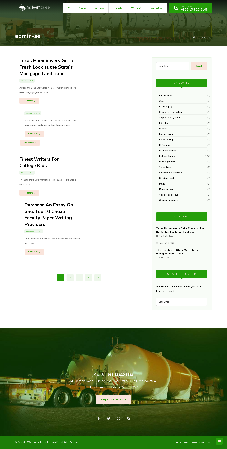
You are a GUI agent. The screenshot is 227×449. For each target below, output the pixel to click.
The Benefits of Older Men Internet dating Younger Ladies (178, 251)
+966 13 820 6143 (119, 374)
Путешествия (166, 189)
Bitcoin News (166, 95)
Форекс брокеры (168, 194)
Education (164, 123)
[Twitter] (108, 418)
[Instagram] (118, 418)
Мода (162, 183)
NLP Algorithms (167, 161)
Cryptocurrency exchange (171, 112)
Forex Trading (166, 139)
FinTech (163, 128)
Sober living (165, 167)
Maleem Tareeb (167, 156)
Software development (171, 172)
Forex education (167, 134)
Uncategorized (166, 178)
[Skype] (128, 418)
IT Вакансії (164, 145)
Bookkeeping (165, 106)
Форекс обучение (168, 200)
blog (161, 101)
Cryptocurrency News (170, 117)
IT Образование (167, 150)
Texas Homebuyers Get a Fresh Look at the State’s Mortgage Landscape (180, 230)
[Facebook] (98, 418)
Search (198, 66)
